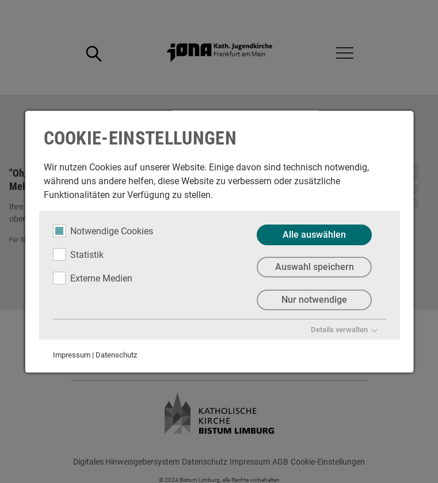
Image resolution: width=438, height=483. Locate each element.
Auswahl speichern (314, 267)
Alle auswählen (314, 234)
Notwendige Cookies (102, 231)
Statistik (77, 254)
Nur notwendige (314, 300)
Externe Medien (92, 278)
